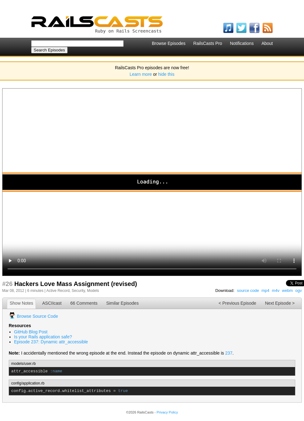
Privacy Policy (167, 412)
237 (228, 353)
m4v (276, 290)
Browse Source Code (37, 316)
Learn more (141, 74)
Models (93, 290)
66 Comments (83, 303)
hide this (166, 74)
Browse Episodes (168, 43)
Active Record (58, 290)
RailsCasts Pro (207, 43)
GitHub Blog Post (30, 331)
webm (287, 290)
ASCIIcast (51, 303)
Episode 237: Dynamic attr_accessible (51, 341)
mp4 (265, 290)
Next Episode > (280, 303)
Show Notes (21, 303)
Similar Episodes (122, 303)
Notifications (242, 43)
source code (248, 290)
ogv (298, 290)
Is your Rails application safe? (43, 336)
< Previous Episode (237, 303)
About (267, 43)
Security (78, 290)
